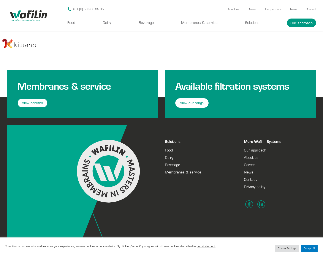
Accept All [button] (309, 248)
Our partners (273, 9)
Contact (311, 9)
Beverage (146, 22)
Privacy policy (254, 186)
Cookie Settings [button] (287, 248)
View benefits (32, 102)
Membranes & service (199, 22)
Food (71, 22)
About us (233, 9)
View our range (192, 102)
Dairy (107, 22)
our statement (206, 246)
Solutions (252, 22)
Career (252, 9)
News (293, 9)
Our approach (301, 23)
